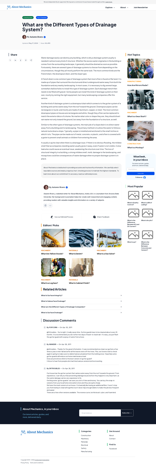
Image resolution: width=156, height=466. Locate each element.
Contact (112, 439)
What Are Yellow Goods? (52, 253)
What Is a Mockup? (135, 147)
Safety (83, 448)
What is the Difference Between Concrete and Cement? (146, 246)
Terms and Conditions (36, 462)
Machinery (46, 250)
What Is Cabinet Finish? (79, 283)
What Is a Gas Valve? (106, 253)
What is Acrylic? (147, 220)
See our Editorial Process (61, 217)
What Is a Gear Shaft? (136, 116)
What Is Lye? (131, 242)
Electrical (84, 445)
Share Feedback (101, 217)
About (111, 435)
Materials (73, 250)
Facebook (113, 449)
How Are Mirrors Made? (137, 85)
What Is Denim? (76, 253)
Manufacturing (134, 81)
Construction (134, 144)
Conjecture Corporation (42, 460)
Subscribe (141, 173)
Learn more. (108, 2)
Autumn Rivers (36, 37)
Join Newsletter (141, 7)
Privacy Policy (25, 462)
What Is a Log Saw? (49, 283)
